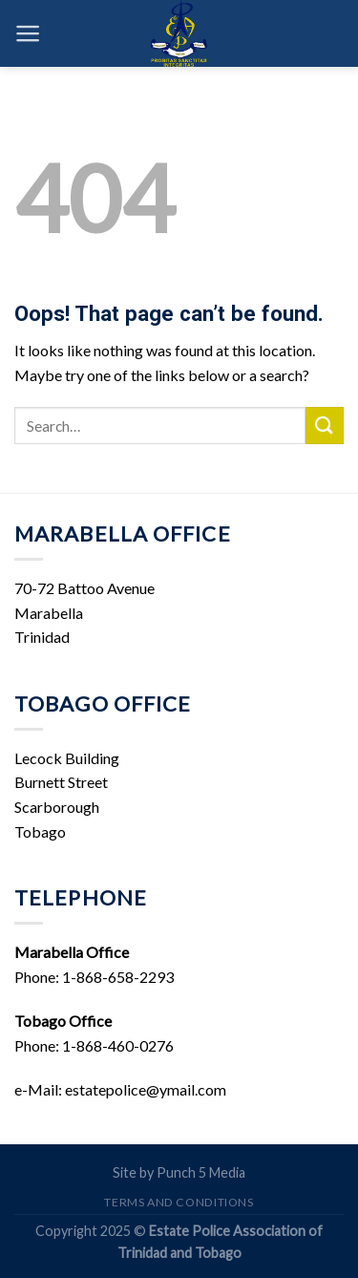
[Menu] (28, 33)
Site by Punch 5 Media (179, 1172)
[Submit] (324, 425)
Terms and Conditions (178, 1202)
